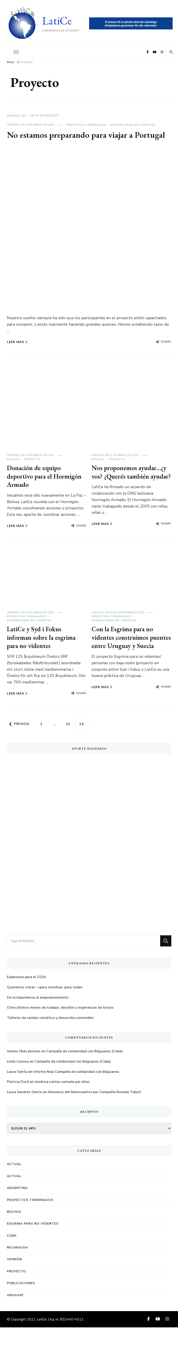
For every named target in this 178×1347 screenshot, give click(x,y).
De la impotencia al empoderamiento (37, 1016)
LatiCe (57, 20)
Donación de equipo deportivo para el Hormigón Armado (46, 487)
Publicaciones (21, 1303)
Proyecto (32, 470)
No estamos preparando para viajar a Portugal (72, 140)
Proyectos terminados (86, 125)
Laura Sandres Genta (24, 1111)
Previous (19, 743)
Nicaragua (17, 1267)
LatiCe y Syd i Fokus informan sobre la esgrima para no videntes (43, 655)
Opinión (14, 1279)
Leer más (17, 353)
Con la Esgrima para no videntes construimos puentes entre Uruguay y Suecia (126, 659)
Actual (14, 1184)
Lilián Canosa (18, 1080)
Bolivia (13, 470)
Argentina (17, 1207)
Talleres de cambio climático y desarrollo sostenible (50, 1037)
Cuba (11, 1255)
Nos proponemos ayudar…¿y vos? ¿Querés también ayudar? (130, 487)
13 (70, 742)
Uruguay (15, 1314)
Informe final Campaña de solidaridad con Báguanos (76, 1091)
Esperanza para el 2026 (26, 996)
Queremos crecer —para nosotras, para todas (44, 1006)
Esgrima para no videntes (133, 125)
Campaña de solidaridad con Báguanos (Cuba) (84, 1070)
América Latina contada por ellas (62, 1101)
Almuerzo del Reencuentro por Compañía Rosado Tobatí (94, 1111)
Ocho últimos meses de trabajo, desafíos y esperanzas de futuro (60, 1027)
